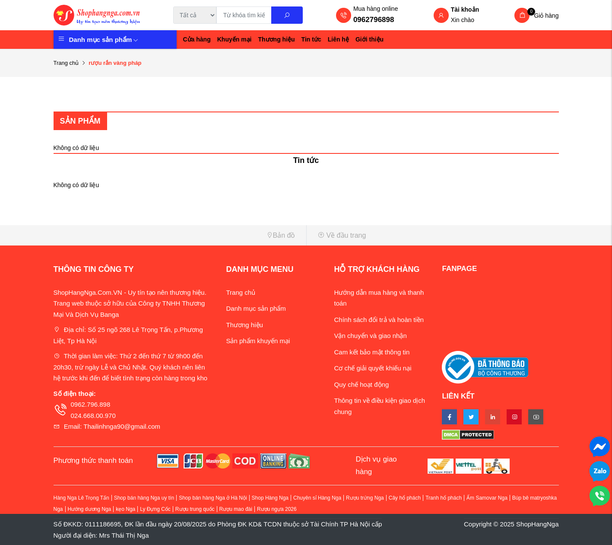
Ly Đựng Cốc (155, 509)
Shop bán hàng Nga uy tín (144, 498)
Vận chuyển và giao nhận (370, 335)
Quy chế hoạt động (361, 384)
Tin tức (311, 39)
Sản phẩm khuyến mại (258, 340)
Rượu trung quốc (195, 509)
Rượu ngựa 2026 (277, 509)
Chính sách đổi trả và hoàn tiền (379, 319)
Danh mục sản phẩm (104, 39)
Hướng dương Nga (89, 509)
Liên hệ (338, 39)
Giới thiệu (369, 39)
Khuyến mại (234, 39)
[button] (177, 235)
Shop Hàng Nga (270, 498)
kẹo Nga (125, 509)
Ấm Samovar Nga (486, 498)
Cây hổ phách (405, 498)
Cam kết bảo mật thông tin (371, 352)
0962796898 (373, 20)
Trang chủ (66, 63)
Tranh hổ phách (443, 498)
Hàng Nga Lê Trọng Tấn (81, 498)
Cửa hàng (197, 39)
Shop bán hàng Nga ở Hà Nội (213, 498)
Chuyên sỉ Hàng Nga (317, 498)
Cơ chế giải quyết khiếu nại (372, 368)
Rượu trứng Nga (365, 498)
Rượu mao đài (235, 509)
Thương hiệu (276, 39)
